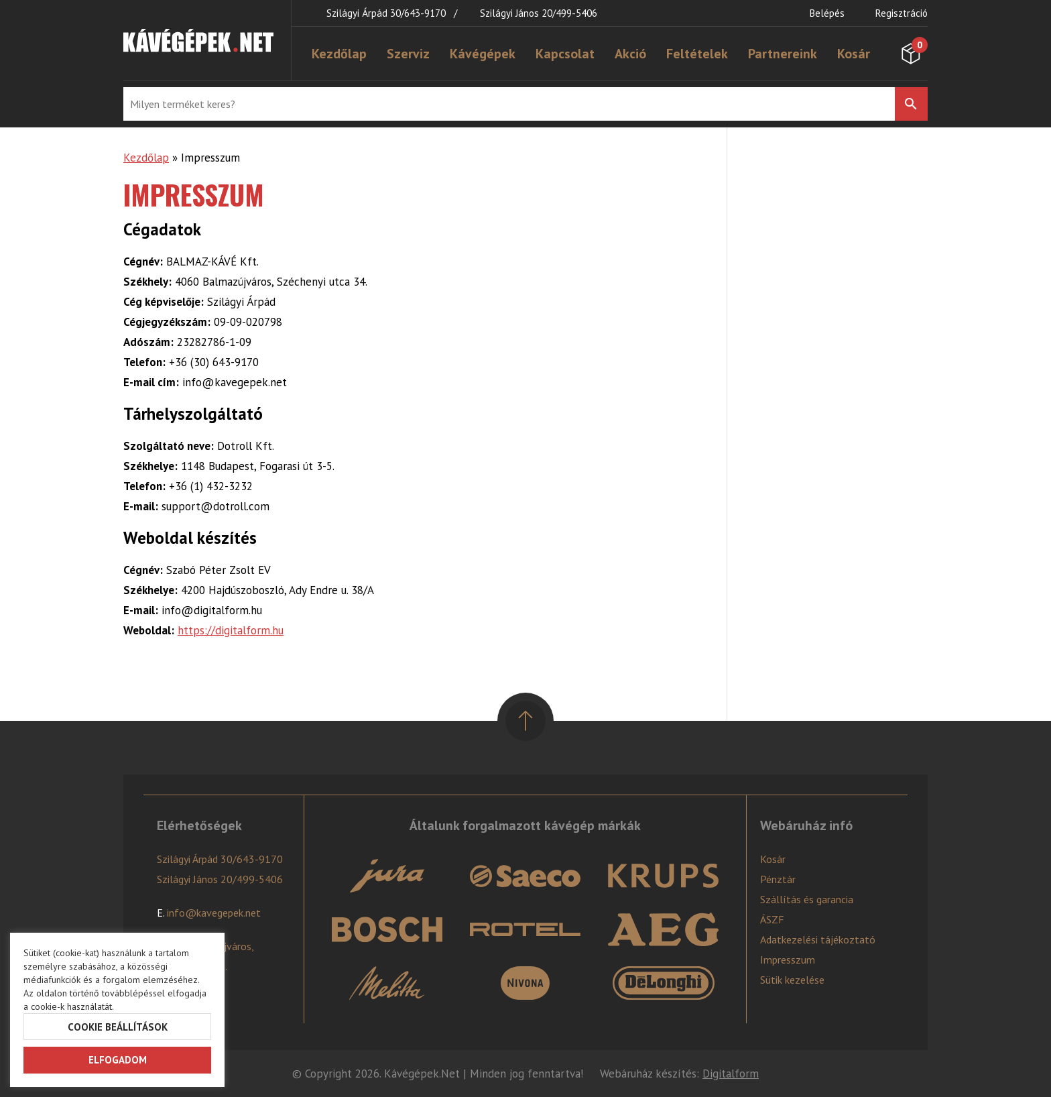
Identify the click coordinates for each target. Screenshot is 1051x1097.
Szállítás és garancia (806, 899)
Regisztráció (901, 13)
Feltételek (697, 53)
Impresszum (787, 959)
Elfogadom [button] (117, 1059)
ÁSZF (772, 919)
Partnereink (782, 53)
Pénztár (778, 879)
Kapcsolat (565, 53)
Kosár (853, 53)
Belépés (827, 13)
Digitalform (730, 1073)
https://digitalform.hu (231, 630)
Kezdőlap (339, 53)
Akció (630, 53)
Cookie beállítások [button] (118, 1027)
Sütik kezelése (792, 979)
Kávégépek (482, 53)
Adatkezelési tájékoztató (817, 939)
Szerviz (408, 53)
